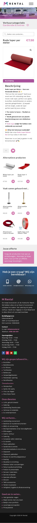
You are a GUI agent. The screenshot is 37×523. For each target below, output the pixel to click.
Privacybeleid (8, 507)
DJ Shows (7, 367)
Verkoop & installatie (10, 410)
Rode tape (10, 124)
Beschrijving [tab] (9, 81)
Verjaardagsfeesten (10, 375)
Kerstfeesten (8, 380)
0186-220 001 (7, 285)
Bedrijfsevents (8, 365)
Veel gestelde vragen (10, 497)
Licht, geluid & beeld (10, 402)
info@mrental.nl (18, 285)
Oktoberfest (7, 386)
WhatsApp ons (29, 285)
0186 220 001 (13, 331)
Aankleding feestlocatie (11, 407)
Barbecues (7, 373)
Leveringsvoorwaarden (11, 505)
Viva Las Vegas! (8, 391)
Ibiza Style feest (9, 394)
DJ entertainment (9, 413)
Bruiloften (6, 362)
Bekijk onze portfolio (10, 502)
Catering (6, 405)
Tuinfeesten (7, 370)
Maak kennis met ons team (13, 500)
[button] (30, 50)
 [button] (13, 181)
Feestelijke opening (10, 378)
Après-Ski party (9, 389)
